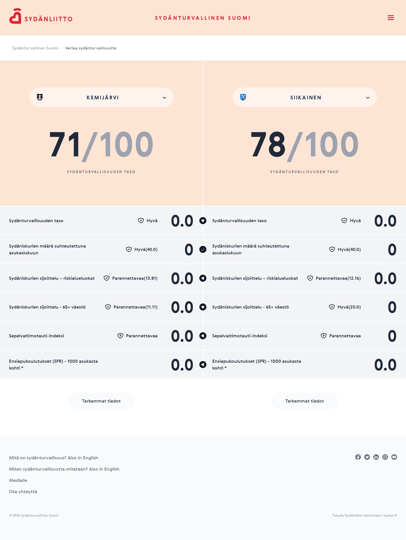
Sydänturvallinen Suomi (203, 17)
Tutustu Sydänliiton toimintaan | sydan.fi (364, 515)
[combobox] (101, 97)
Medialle (18, 480)
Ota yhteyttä (23, 491)
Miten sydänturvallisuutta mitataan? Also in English (64, 469)
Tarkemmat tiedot (101, 401)
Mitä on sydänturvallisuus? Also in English (53, 457)
